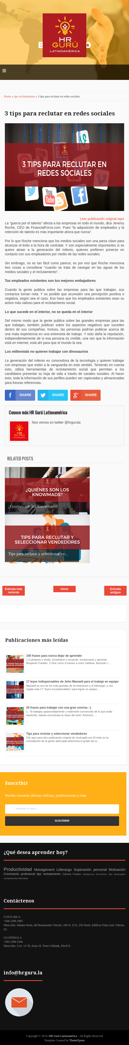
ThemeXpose (77, 1040)
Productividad (18, 869)
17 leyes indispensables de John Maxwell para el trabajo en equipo (72, 681)
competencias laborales (16, 878)
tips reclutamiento (24, 96)
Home (8, 96)
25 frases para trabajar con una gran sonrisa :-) (58, 707)
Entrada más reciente (13, 590)
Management (44, 870)
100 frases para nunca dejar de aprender (54, 655)
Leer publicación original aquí (102, 219)
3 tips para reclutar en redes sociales (60, 113)
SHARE (18, 395)
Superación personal (90, 870)
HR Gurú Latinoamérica (63, 1036)
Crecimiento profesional (19, 874)
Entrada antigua (115, 590)
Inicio (64, 589)
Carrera (66, 874)
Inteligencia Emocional (94, 874)
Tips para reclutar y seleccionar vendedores (56, 733)
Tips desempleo (116, 874)
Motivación (117, 870)
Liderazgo (64, 870)
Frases (77, 874)
